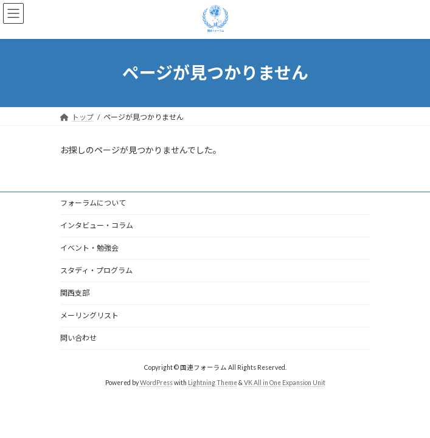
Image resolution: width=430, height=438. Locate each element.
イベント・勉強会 (89, 247)
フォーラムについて (93, 202)
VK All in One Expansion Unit (284, 382)
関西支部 (74, 292)
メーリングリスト (89, 315)
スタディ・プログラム (96, 270)
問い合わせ (78, 337)
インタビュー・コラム (96, 225)
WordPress (156, 382)
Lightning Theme (212, 382)
